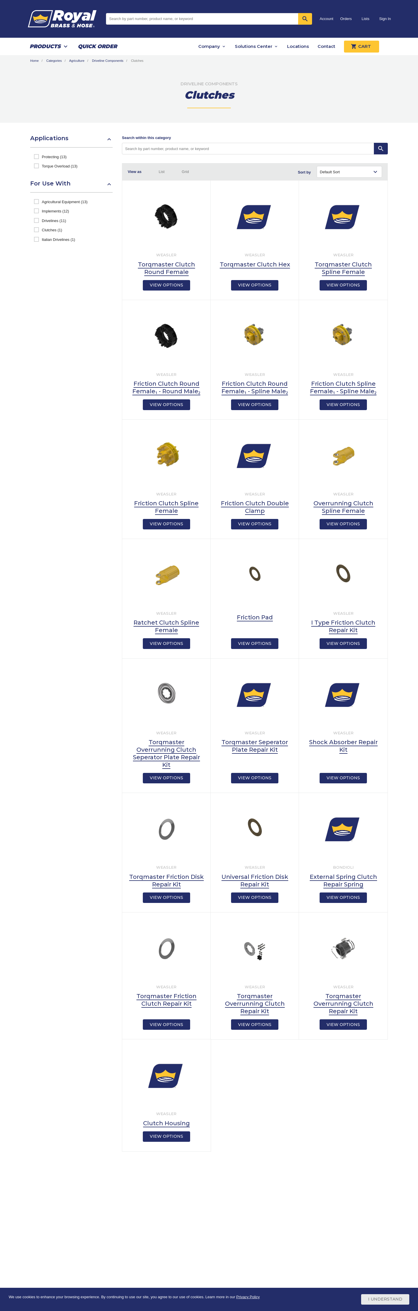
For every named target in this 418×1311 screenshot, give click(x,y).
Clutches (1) (52, 230)
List (162, 171)
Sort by (304, 172)
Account (326, 19)
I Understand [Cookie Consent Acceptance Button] (385, 1299)
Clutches (137, 60)
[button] (71, 141)
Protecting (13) (54, 157)
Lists (366, 19)
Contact (326, 46)
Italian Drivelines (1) (58, 239)
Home (34, 60)
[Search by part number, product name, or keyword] (248, 148)
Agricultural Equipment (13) (65, 202)
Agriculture (76, 60)
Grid (185, 171)
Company (209, 46)
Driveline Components (107, 60)
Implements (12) (55, 211)
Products (45, 46)
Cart (361, 46)
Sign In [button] (385, 19)
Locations (298, 46)
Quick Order (97, 46)
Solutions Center (253, 46)
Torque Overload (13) (60, 166)
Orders (346, 19)
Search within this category (146, 138)
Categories (54, 60)
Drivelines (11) (54, 221)
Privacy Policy (248, 1297)
